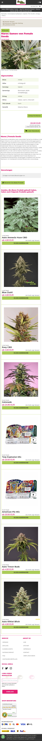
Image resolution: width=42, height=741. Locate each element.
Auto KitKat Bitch (11, 621)
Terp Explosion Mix (11, 457)
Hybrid (25, 14)
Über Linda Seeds (29, 655)
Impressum (27, 649)
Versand (5, 642)
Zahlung (5, 645)
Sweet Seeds (5, 510)
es (31, 6)
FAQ (3, 655)
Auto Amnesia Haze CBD (14, 237)
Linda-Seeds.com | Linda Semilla (26, 737)
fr (37, 6)
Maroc (4, 15)
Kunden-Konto (7, 649)
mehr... (14, 712)
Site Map (26, 645)
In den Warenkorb (32, 131)
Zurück (5, 30)
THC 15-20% (31, 14)
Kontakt (26, 652)
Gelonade (7, 402)
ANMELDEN (10, 691)
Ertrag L (38, 14)
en (34, 6)
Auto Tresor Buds (11, 567)
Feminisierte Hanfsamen (15, 14)
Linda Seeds (5, 619)
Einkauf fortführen (35, 116)
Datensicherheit (8, 652)
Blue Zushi (7, 292)
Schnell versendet (8, 728)
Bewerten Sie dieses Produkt (12, 183)
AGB (24, 642)
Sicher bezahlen (7, 721)
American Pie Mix (11, 512)
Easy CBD (7, 347)
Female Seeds (5, 39)
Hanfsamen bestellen (9, 659)
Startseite (4, 14)
